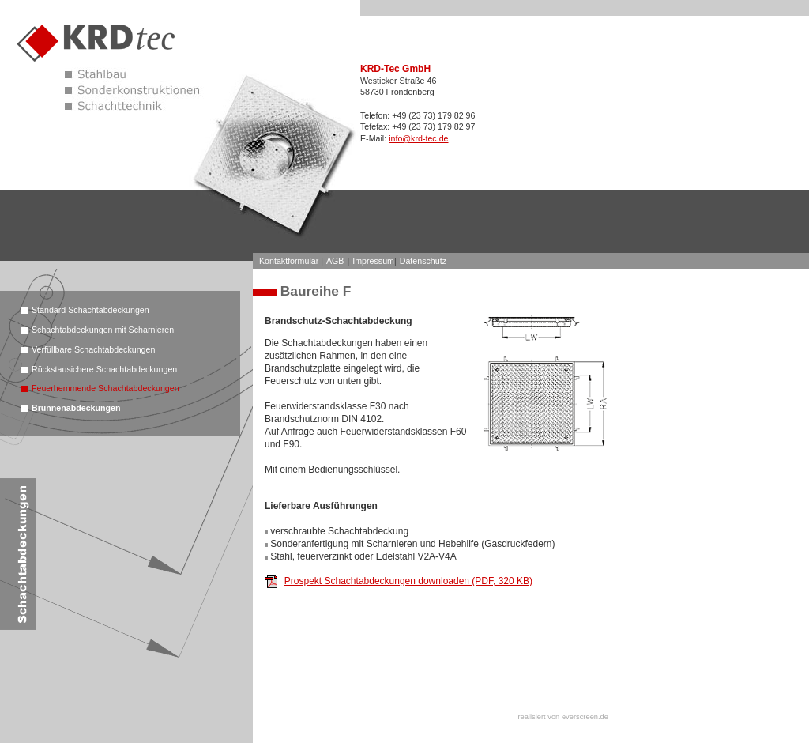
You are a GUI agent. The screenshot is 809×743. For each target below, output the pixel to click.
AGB (335, 261)
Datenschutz (423, 261)
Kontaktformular (288, 261)
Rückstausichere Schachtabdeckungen (104, 369)
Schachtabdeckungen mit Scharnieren (103, 329)
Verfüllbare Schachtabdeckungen (93, 349)
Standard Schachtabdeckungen (90, 310)
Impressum (373, 261)
